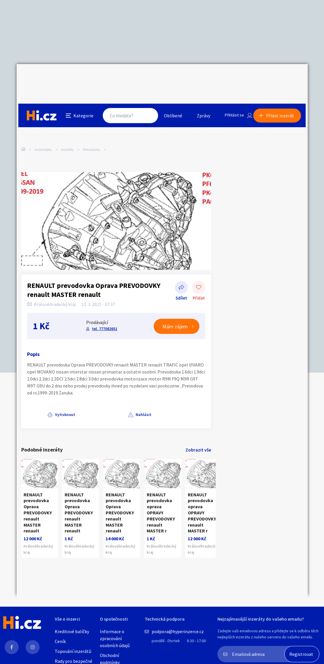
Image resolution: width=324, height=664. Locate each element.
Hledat (141, 76)
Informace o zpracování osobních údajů (115, 638)
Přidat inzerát (282, 77)
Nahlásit (80, 402)
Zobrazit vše (198, 437)
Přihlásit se (229, 77)
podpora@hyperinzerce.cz (178, 631)
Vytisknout (45, 402)
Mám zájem (175, 314)
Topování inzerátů (73, 651)
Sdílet (181, 275)
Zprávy (196, 77)
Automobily (43, 124)
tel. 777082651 (104, 316)
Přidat (198, 275)
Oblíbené (166, 77)
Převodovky (91, 124)
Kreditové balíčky (72, 631)
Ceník (60, 641)
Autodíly (67, 124)
